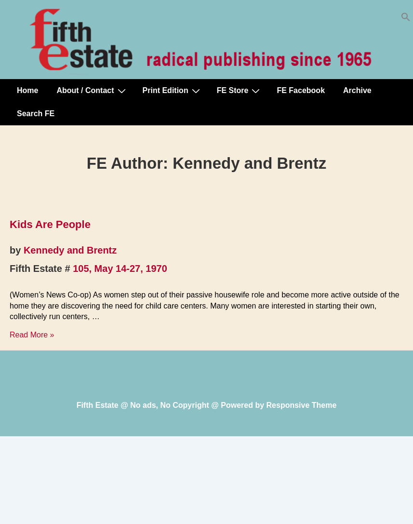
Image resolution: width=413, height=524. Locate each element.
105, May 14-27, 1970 (120, 268)
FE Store (240, 90)
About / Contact (92, 90)
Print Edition (172, 90)
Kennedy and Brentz (70, 250)
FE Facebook (301, 90)
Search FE (35, 113)
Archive (357, 90)
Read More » (32, 335)
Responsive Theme (301, 405)
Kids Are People (50, 224)
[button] (406, 19)
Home (27, 90)
